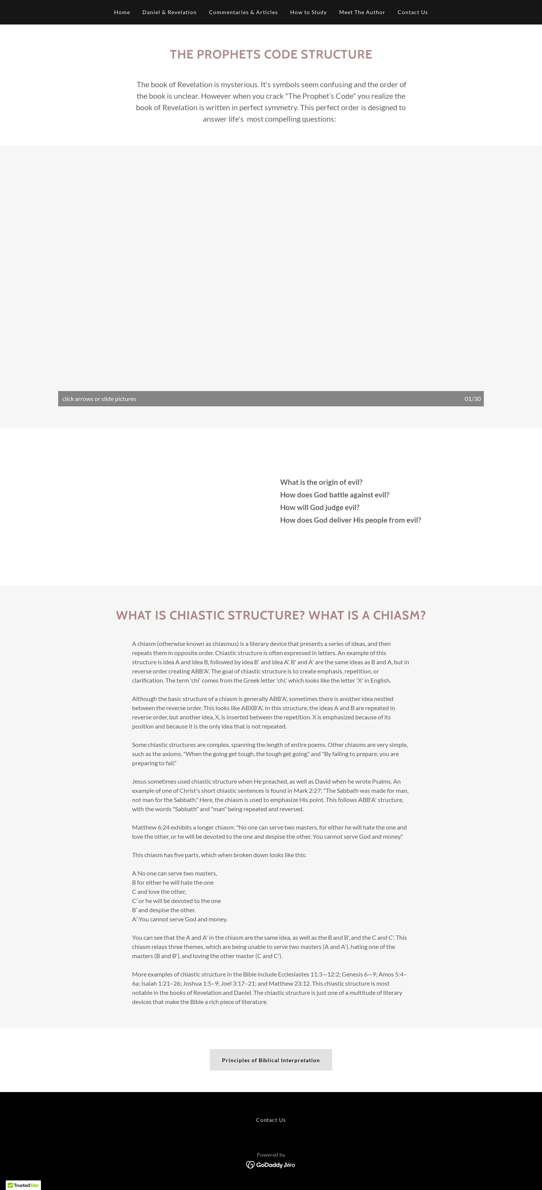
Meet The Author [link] (362, 12)
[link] (271, 1163)
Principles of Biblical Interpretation (271, 1060)
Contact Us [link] (413, 12)
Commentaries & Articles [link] (243, 12)
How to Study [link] (308, 12)
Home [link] (122, 12)
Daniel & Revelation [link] (169, 12)
